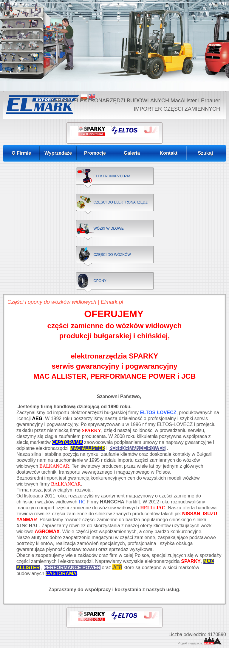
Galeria (132, 153)
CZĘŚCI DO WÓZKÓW (112, 255)
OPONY (100, 281)
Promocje (95, 153)
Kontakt (169, 153)
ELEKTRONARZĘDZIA (112, 176)
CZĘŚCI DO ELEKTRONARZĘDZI (121, 202)
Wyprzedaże (58, 153)
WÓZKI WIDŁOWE (109, 228)
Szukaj (205, 153)
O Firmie (21, 153)
